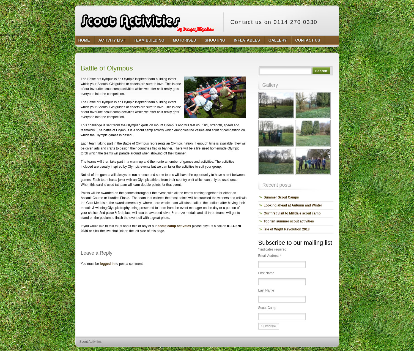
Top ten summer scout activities (289, 221)
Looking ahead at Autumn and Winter (293, 205)
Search (321, 71)
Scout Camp (267, 308)
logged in (107, 264)
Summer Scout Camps (281, 197)
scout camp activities (174, 226)
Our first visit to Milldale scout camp (292, 213)
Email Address (270, 256)
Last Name (266, 290)
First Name (266, 273)
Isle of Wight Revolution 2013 (287, 229)
